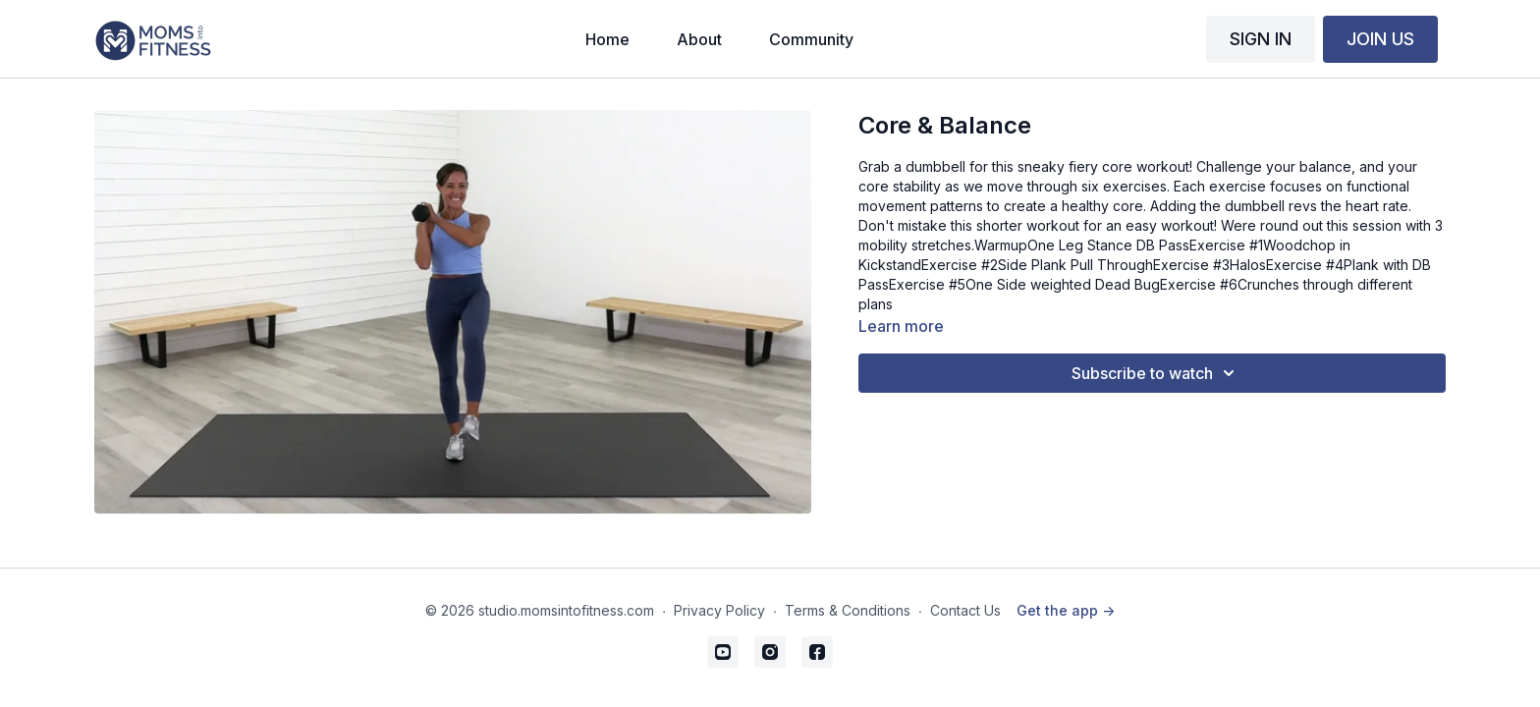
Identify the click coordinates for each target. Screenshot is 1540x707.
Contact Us (965, 610)
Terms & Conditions (847, 610)
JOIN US (1380, 38)
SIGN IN (1261, 38)
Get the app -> (1066, 610)
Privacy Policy (719, 610)
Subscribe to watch (1156, 373)
